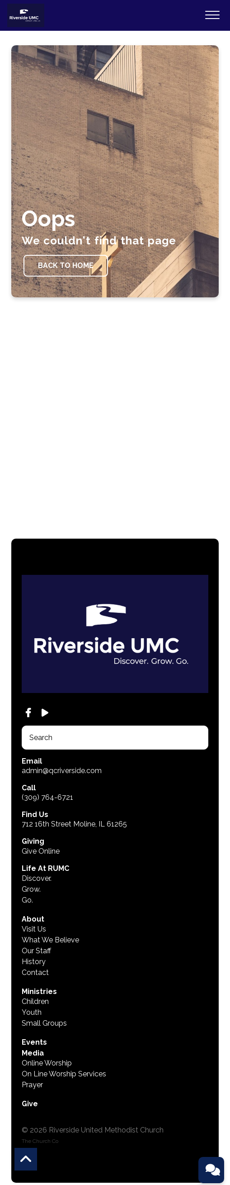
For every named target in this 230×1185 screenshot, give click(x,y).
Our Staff (36, 950)
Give (30, 1103)
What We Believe (50, 940)
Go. (27, 900)
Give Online (41, 851)
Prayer (32, 1084)
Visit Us (34, 929)
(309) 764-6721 (47, 797)
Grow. (31, 889)
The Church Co (40, 1141)
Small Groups (44, 1023)
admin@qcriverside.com (62, 770)
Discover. (37, 878)
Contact (35, 972)
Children (35, 1001)
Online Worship (47, 1063)
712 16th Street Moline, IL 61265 (74, 824)
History (34, 961)
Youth (32, 1012)
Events (34, 1042)
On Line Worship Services (64, 1074)
